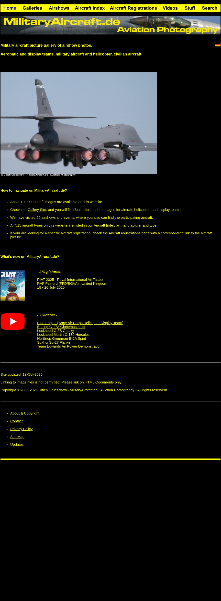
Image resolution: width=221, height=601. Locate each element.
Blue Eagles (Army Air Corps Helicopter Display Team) (80, 323)
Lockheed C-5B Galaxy (55, 331)
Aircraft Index (104, 225)
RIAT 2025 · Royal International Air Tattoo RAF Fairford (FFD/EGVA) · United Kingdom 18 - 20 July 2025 (72, 283)
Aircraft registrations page (129, 233)
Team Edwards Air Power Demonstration (69, 346)
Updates (17, 445)
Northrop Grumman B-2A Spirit (61, 338)
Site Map (17, 437)
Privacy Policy (21, 429)
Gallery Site (37, 210)
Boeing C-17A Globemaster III (61, 327)
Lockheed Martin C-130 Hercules (63, 335)
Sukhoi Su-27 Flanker (54, 342)
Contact (16, 421)
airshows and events (58, 217)
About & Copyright (24, 413)
